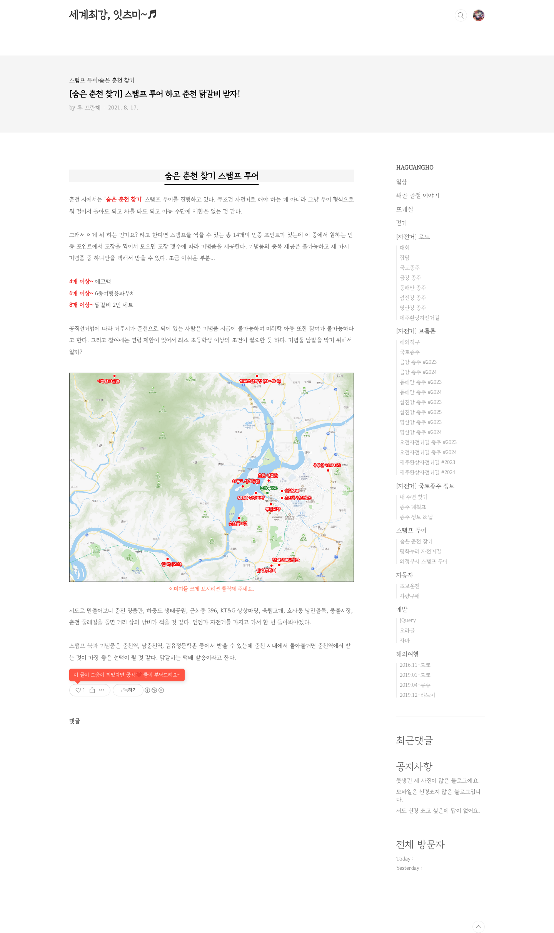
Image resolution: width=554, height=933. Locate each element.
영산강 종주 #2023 (421, 422)
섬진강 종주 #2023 (421, 402)
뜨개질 (404, 209)
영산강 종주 (413, 308)
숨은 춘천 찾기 (416, 541)
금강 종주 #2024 (418, 372)
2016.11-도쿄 (415, 665)
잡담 (405, 258)
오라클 (407, 630)
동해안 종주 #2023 (421, 382)
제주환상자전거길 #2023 (427, 462)
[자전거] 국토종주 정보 (425, 486)
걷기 (401, 223)
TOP (478, 927)
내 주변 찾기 (414, 497)
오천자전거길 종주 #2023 (428, 442)
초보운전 (410, 586)
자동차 (405, 575)
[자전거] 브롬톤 (416, 331)
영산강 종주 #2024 (421, 432)
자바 (405, 640)
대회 (405, 247)
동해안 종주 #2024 (421, 392)
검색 (461, 15)
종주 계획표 (413, 507)
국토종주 (410, 268)
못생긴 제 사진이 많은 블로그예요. (438, 780)
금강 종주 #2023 (418, 362)
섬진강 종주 (413, 298)
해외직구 (410, 342)
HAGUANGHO (415, 168)
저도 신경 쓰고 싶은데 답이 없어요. (438, 811)
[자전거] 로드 (413, 237)
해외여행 (407, 654)
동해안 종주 (413, 288)
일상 (401, 182)
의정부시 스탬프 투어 (424, 561)
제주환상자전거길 (420, 318)
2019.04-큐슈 (415, 685)
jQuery (408, 620)
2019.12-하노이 (418, 695)
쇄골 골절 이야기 (417, 195)
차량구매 (410, 596)
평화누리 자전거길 (420, 551)
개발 (402, 609)
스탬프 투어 (411, 530)
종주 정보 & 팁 (416, 517)
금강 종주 (410, 278)
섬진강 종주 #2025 (421, 412)
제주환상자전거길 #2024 (427, 472)
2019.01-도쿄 (415, 675)
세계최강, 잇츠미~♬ (113, 15)
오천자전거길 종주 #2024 (428, 452)
